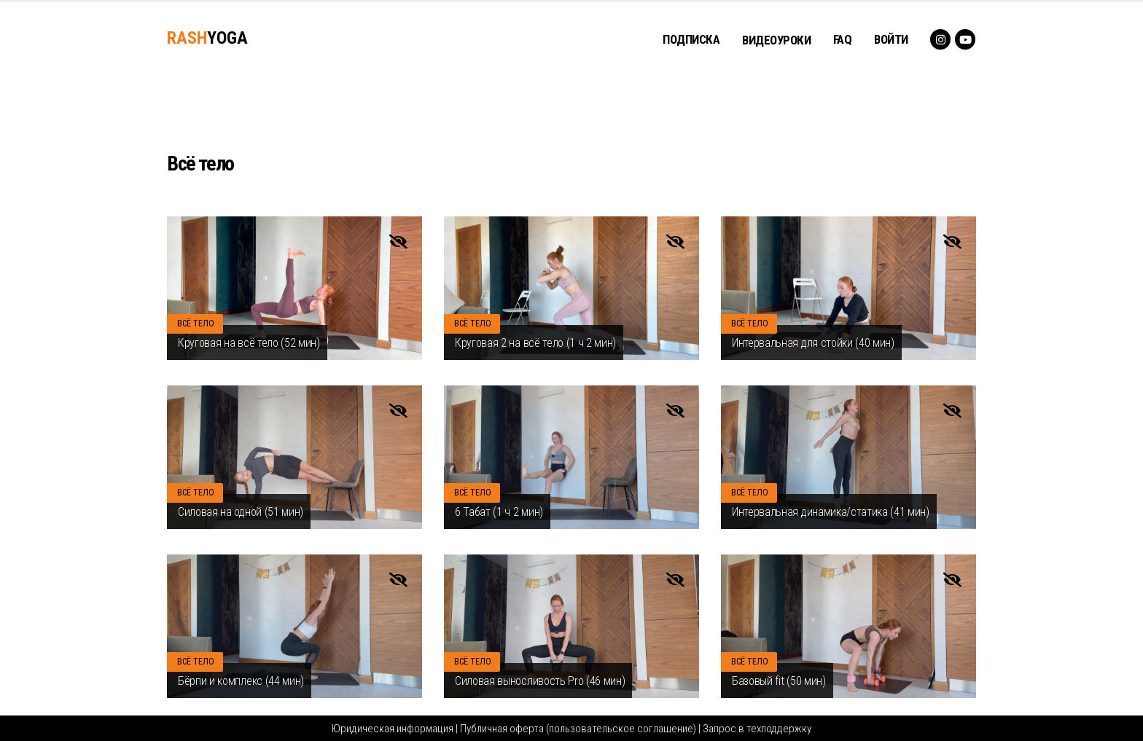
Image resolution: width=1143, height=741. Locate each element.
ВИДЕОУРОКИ (776, 40)
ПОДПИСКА (691, 39)
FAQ (842, 39)
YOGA (207, 38)
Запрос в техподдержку (757, 728)
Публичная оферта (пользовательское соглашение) (578, 728)
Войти (891, 39)
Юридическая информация (392, 728)
